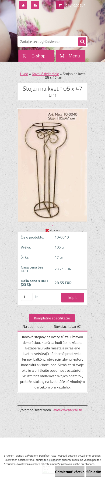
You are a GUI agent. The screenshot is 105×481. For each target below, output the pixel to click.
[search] (82, 41)
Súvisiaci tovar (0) (67, 326)
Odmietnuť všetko (69, 471)
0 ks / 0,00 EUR (75, 5)
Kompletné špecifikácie (52, 318)
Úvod (24, 73)
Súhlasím (93, 471)
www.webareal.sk (68, 410)
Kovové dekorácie (45, 73)
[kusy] (26, 297)
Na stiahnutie (32, 326)
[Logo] (50, 22)
